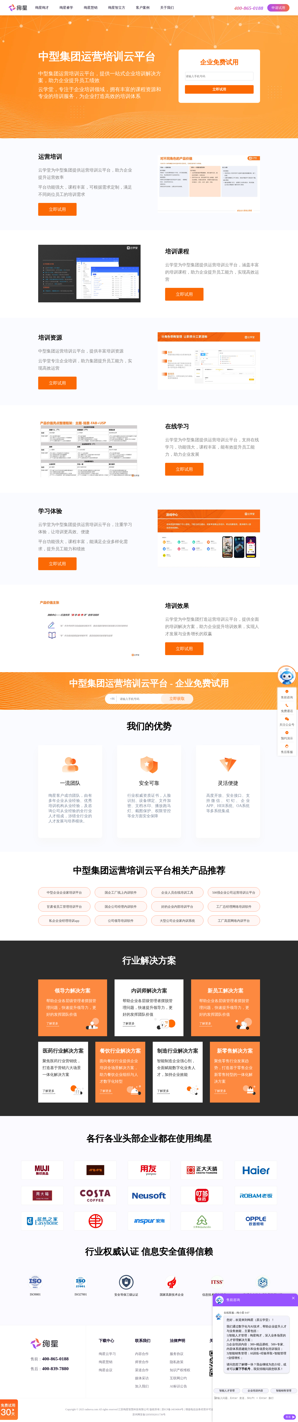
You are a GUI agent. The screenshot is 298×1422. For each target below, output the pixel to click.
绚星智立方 (116, 7)
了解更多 (52, 1023)
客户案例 (143, 7)
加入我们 (142, 1386)
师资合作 (142, 1362)
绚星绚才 (42, 7)
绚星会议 (105, 1370)
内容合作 (142, 1354)
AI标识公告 (178, 1386)
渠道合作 (142, 1370)
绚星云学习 (107, 1354)
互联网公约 (178, 1378)
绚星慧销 (90, 7)
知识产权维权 (180, 1370)
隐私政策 (176, 1362)
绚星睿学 (66, 7)
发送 (288, 1416)
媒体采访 (142, 1378)
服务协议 (176, 1354)
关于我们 (167, 7)
